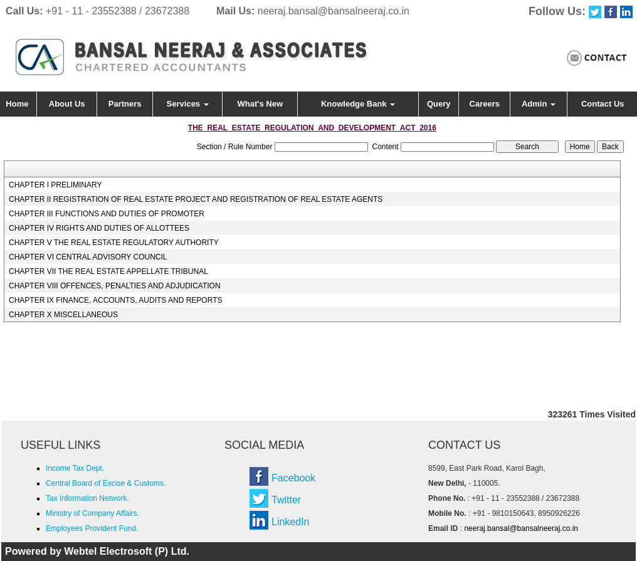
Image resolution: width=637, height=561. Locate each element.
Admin (538, 103)
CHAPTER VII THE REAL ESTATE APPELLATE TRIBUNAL (108, 271)
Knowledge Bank (358, 103)
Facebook (293, 478)
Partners (125, 103)
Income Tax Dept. (75, 468)
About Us (67, 103)
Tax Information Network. (87, 498)
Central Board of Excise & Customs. (106, 483)
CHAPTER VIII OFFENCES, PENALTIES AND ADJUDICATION (115, 285)
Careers (485, 103)
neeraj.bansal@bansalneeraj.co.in (333, 11)
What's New (260, 103)
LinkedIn (290, 521)
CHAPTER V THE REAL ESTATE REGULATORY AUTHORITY (114, 242)
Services (188, 103)
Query (439, 103)
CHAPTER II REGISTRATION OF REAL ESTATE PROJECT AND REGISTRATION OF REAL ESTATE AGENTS (195, 199)
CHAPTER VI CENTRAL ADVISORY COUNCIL (88, 257)
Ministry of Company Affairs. (92, 513)
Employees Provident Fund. (92, 528)
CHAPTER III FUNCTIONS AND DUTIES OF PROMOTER (106, 213)
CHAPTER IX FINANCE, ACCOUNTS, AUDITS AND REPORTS (116, 300)
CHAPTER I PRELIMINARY (55, 185)
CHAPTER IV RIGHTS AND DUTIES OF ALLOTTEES (99, 228)
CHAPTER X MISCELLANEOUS (63, 314)
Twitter (286, 500)
